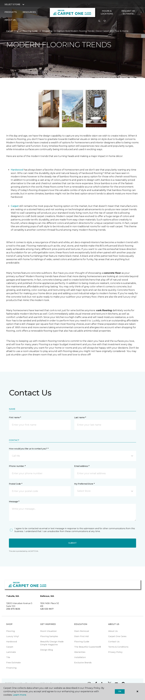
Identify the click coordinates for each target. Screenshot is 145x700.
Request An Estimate (128, 12)
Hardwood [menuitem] (11, 641)
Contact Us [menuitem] (114, 641)
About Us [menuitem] (113, 631)
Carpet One (12, 31)
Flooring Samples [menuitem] (49, 636)
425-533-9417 (47, 609)
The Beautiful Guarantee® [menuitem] (87, 647)
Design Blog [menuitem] (46, 650)
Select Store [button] (12, 4)
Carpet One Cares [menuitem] (117, 636)
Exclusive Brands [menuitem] (83, 662)
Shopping (47, 31)
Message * (14, 502)
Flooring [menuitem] (10, 631)
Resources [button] (29, 12)
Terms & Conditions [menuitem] (118, 647)
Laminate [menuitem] (11, 652)
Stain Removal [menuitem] (81, 631)
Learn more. (19, 694)
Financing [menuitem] (11, 668)
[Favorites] (104, 21)
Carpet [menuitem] (9, 647)
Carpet (15, 206)
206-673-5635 (13, 609)
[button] (99, 21)
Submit (72, 543)
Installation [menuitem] (80, 657)
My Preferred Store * (84, 484)
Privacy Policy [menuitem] (115, 652)
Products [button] (11, 12)
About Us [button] (10, 20)
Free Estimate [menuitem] (13, 662)
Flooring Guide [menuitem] (81, 641)
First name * (15, 417)
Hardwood (17, 169)
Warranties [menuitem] (79, 652)
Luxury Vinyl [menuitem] (12, 636)
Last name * (80, 417)
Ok (119, 691)
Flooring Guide (30, 31)
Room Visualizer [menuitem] (48, 631)
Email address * (81, 466)
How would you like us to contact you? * (28, 449)
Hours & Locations (107, 12)
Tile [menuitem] (8, 657)
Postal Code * (15, 484)
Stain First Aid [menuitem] (81, 636)
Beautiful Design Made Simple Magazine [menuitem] (52, 643)
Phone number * (17, 466)
